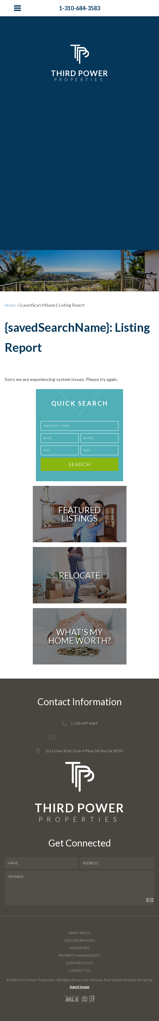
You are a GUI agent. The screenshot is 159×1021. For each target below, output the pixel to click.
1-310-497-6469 (84, 723)
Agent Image (79, 987)
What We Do (80, 933)
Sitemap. (96, 980)
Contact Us (79, 970)
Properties (79, 948)
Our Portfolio (79, 963)
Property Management (79, 955)
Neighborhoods (79, 940)
